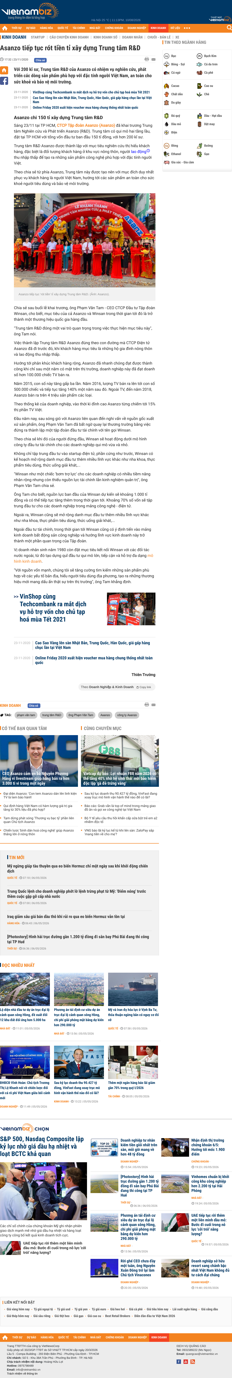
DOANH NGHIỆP (137, 28)
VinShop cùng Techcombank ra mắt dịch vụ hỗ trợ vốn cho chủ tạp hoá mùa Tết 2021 (91, 92)
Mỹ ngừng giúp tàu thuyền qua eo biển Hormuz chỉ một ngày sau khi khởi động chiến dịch (77, 869)
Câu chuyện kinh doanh (69, 37)
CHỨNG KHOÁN (114, 28)
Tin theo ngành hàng (185, 42)
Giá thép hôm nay (18, 1316)
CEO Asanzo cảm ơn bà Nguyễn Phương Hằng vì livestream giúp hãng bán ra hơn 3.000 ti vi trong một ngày (35, 778)
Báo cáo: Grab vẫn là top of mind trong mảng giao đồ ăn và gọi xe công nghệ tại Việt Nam (120, 808)
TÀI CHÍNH (79, 28)
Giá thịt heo (62, 1316)
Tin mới (16, 857)
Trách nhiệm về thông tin (22, 1373)
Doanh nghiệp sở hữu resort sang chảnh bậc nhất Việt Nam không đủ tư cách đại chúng (210, 1268)
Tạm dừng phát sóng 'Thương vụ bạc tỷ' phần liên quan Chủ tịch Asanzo (38, 820)
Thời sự (12, 948)
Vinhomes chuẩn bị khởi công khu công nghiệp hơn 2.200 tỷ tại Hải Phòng (210, 1184)
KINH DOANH (158, 28)
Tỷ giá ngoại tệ (43, 1309)
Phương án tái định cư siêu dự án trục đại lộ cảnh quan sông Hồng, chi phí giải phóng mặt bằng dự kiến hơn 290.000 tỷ (79, 1017)
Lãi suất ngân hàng (185, 1309)
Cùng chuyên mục (103, 728)
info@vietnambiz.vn (28, 1369)
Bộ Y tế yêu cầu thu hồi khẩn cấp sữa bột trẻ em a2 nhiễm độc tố (120, 820)
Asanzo (105, 715)
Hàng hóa (13, 923)
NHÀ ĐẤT (95, 28)
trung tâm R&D (51, 715)
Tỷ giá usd (63, 1309)
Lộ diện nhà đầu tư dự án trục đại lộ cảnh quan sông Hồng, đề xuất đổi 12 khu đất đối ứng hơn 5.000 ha (24, 1015)
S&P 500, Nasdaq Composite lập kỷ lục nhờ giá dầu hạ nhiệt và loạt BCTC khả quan (42, 1146)
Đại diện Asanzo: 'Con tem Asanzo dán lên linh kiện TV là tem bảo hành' (40, 795)
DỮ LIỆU (175, 28)
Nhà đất (5, 1028)
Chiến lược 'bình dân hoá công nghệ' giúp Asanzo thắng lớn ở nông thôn (38, 832)
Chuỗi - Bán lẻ (159, 37)
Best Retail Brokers (117, 1316)
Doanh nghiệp (9, 1106)
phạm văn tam (26, 715)
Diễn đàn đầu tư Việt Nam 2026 (154, 1316)
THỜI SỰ (17, 28)
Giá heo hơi (117, 1309)
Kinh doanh (14, 37)
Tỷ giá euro (99, 1309)
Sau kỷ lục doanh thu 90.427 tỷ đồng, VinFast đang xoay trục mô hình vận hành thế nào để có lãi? (120, 795)
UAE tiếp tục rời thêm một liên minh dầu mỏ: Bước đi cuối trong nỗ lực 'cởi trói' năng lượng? (54, 1248)
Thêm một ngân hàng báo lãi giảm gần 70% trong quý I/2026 (131, 1085)
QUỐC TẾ (63, 28)
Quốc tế (12, 878)
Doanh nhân (132, 37)
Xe (177, 37)
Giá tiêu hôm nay (157, 1309)
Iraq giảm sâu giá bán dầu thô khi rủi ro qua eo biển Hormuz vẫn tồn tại (66, 916)
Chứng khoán (200, 1161)
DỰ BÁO (30, 28)
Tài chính (114, 1096)
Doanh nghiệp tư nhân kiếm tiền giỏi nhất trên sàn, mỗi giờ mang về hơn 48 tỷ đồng (139, 1147)
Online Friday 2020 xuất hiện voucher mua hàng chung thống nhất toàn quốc (85, 107)
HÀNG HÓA (46, 28)
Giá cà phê (135, 1309)
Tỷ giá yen (81, 1309)
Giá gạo (78, 1316)
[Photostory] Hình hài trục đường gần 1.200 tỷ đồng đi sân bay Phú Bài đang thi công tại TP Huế (78, 939)
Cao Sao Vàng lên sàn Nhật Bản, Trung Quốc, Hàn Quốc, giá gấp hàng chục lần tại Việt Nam (92, 100)
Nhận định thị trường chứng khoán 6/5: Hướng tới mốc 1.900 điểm (208, 1147)
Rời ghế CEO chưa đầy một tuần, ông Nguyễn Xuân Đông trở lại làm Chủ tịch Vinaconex (138, 1268)
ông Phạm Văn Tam (80, 715)
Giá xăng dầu (209, 1309)
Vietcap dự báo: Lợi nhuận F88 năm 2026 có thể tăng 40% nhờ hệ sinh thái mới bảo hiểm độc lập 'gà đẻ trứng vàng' (119, 778)
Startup (38, 37)
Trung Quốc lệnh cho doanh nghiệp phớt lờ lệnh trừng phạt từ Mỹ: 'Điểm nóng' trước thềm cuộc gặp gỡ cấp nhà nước (76, 894)
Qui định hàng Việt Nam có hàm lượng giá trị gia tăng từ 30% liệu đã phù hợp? (37, 808)
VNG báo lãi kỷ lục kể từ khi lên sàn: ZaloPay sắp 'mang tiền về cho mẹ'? (119, 832)
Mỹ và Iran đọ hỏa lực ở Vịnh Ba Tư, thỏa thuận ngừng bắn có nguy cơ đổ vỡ (133, 1015)
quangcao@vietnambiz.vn (202, 1354)
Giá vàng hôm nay (18, 1309)
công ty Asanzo (127, 715)
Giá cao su (94, 1316)
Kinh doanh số (105, 37)
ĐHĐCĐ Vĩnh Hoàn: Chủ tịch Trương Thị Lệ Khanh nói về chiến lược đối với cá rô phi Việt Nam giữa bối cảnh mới (25, 1090)
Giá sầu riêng (41, 1316)
